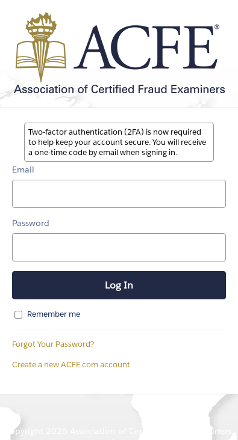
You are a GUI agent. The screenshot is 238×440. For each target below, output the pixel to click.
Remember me (53, 314)
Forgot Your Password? (53, 344)
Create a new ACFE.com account (71, 364)
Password (30, 223)
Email (23, 169)
